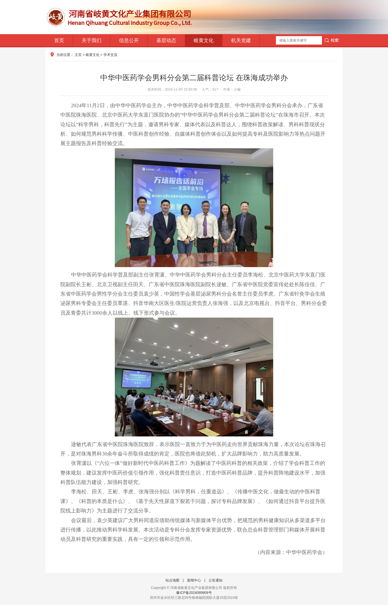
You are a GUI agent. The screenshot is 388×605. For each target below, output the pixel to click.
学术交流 (110, 55)
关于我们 (91, 40)
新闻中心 (194, 580)
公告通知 (215, 580)
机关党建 (241, 40)
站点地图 (172, 580)
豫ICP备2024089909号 (194, 593)
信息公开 (129, 40)
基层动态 (166, 40)
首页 (59, 40)
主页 (78, 55)
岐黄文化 (204, 40)
